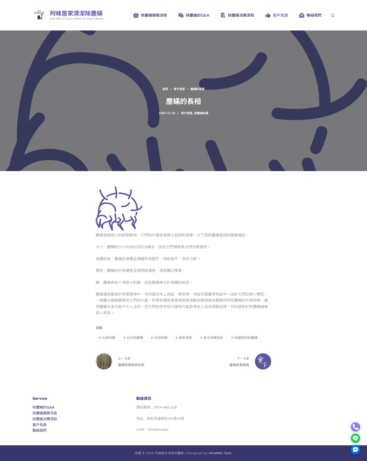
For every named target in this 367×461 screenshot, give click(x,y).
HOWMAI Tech (220, 453)
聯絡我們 (310, 15)
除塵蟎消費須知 (237, 15)
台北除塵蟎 (133, 338)
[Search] (332, 15)
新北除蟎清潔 (211, 338)
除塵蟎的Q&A (193, 15)
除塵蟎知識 (201, 113)
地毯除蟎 (159, 338)
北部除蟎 (107, 338)
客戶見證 (276, 15)
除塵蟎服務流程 (150, 15)
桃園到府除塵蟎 (244, 338)
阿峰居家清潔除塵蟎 (76, 13)
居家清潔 (183, 338)
